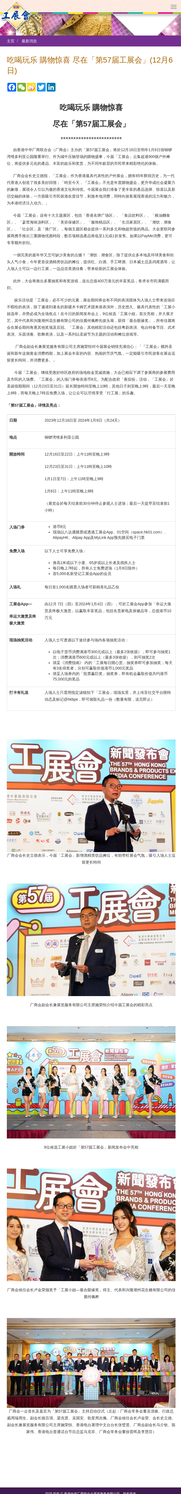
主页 (10, 41)
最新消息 (29, 41)
